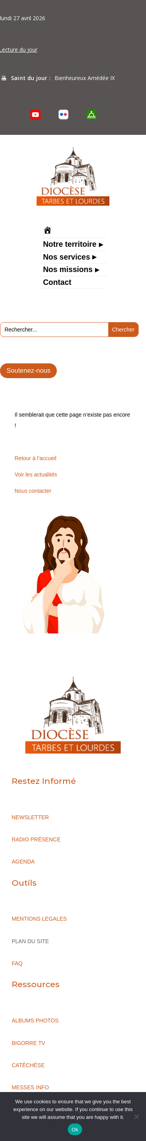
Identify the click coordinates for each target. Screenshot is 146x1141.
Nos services (66, 257)
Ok (75, 1129)
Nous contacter (33, 491)
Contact (57, 282)
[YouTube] (35, 115)
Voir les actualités (36, 474)
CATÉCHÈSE (28, 1065)
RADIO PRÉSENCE (36, 839)
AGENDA (23, 861)
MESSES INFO (30, 1087)
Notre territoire (69, 244)
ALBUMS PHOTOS (35, 1020)
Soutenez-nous (29, 370)
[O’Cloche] (91, 115)
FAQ (17, 963)
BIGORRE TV (28, 1043)
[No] (136, 1116)
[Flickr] (63, 115)
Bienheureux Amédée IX (85, 78)
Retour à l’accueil (35, 458)
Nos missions (67, 270)
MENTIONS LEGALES (39, 919)
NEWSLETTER (30, 817)
